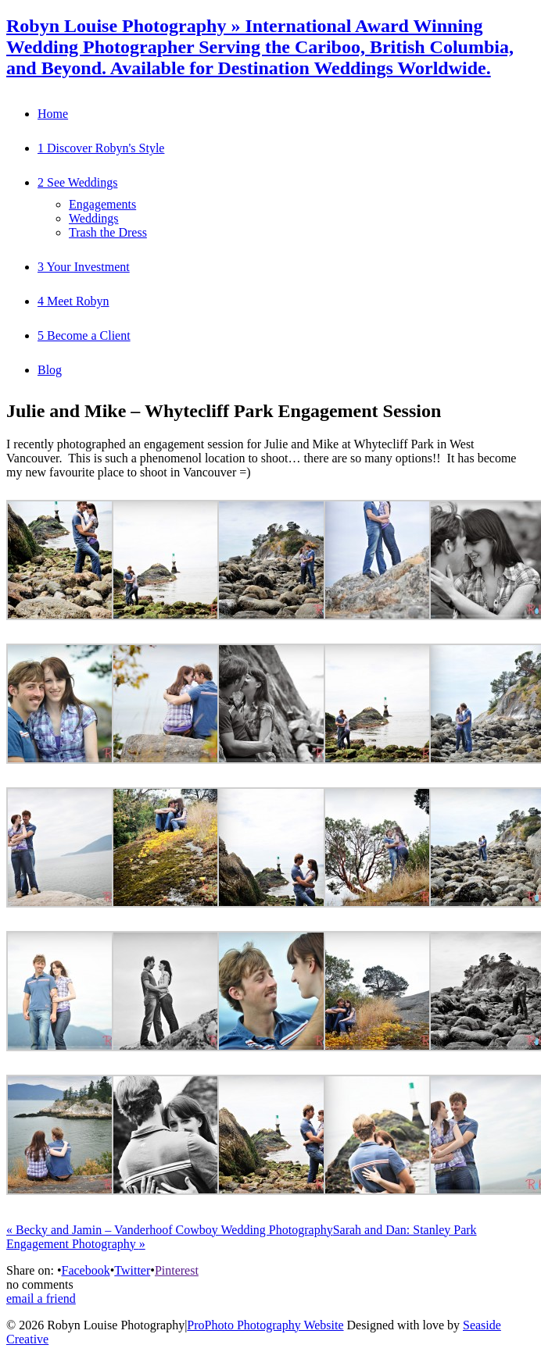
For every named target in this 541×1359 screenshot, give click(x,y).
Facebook (85, 1270)
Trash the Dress (108, 232)
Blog (50, 369)
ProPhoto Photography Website (265, 1325)
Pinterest (177, 1270)
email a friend (41, 1298)
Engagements (102, 204)
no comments (39, 1284)
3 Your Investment (84, 266)
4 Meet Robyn (73, 301)
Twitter (132, 1270)
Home (53, 113)
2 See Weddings (77, 182)
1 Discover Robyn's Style (101, 148)
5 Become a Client (84, 335)
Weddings (94, 218)
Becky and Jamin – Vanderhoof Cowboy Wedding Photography (169, 1229)
